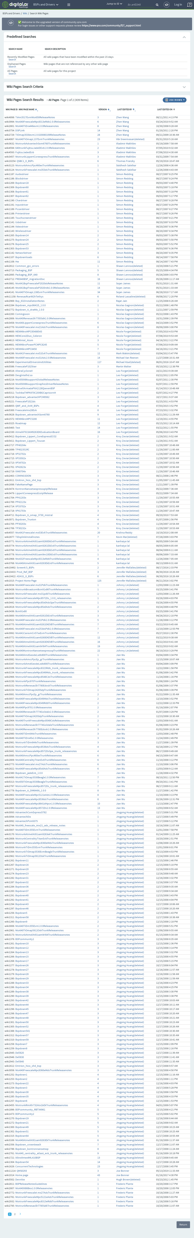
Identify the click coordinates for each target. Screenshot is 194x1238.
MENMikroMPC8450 (26, 349)
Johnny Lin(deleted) (127, 585)
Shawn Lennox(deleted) (129, 266)
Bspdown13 (22, 952)
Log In (178, 5)
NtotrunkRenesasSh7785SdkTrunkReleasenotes (42, 1206)
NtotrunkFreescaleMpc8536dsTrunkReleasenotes (43, 747)
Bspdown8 (21, 1048)
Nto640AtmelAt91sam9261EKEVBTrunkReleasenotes (44, 624)
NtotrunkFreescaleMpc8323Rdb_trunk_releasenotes (44, 668)
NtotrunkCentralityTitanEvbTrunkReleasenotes (42, 838)
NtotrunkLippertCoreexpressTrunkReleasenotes (42, 157)
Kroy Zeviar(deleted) (127, 436)
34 (98, 292)
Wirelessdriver (23, 231)
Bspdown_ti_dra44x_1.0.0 (29, 309)
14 (98, 130)
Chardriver (21, 200)
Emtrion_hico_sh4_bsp (28, 1066)
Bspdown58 (22, 917)
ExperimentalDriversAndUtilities (33, 362)
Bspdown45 (22, 1009)
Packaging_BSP (23, 270)
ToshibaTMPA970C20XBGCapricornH (35, 393)
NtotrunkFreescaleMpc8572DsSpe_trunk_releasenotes (46, 751)
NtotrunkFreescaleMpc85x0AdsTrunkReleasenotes (43, 607)
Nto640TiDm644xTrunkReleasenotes (35, 734)
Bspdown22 (22, 1083)
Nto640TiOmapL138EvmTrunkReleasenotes (39, 292)
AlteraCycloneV (24, 371)
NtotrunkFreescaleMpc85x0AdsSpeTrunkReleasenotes (45, 602)
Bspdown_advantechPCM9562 (32, 397)
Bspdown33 (22, 983)
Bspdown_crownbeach (28, 1144)
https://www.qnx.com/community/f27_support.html (111, 25)
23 (98, 139)
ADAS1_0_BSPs (25, 576)
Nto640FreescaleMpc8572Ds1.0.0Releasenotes (41, 808)
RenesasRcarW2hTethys (30, 296)
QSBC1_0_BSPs (25, 161)
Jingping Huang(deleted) (130, 812)
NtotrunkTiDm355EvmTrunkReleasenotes (39, 847)
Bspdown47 (22, 1013)
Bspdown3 (21, 1088)
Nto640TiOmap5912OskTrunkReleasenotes (39, 930)
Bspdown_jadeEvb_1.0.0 (29, 773)
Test (17, 428)
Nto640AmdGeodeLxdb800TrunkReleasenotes (41, 655)
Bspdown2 (21, 1079)
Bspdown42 (22, 1000)
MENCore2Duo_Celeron (28, 336)
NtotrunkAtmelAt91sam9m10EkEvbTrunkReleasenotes (46, 554)
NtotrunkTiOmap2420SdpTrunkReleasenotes (40, 690)
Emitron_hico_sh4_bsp (28, 480)
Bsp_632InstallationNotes (30, 301)
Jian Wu (120, 655)
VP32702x (20, 454)
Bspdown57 (22, 1035)
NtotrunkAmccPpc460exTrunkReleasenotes (39, 165)
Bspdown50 (22, 1022)
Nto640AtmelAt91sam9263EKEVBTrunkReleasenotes (44, 642)
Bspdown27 (22, 970)
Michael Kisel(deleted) (128, 362)
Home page (21, 1175)
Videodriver (21, 226)
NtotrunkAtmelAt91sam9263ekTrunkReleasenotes (43, 834)
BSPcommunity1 (24, 939)
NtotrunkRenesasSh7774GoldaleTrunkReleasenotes (44, 725)
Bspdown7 (21, 1044)
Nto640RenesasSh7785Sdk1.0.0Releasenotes (40, 318)
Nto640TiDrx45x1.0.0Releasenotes (34, 738)
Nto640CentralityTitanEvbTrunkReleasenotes (40, 760)
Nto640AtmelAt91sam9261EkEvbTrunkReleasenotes (44, 615)
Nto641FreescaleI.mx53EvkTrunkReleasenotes (41, 532)
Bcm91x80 (21, 611)
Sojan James (123, 283)
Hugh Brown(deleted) (128, 1179)
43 (98, 1175)
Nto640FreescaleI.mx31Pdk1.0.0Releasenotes (40, 620)
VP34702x (20, 462)
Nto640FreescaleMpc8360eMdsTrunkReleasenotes (43, 1070)
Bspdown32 (22, 882)
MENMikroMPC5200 (26, 419)
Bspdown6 (21, 1101)
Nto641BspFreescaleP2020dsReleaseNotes (39, 283)
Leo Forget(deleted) (127, 371)
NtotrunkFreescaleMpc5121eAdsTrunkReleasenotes (44, 1197)
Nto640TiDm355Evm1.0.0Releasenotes (37, 926)
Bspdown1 (21, 1074)
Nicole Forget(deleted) (128, 331)
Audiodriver (22, 174)
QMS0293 (22, 1171)
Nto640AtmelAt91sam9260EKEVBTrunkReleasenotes (44, 637)
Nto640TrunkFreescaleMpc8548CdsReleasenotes (42, 720)
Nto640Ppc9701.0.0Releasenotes (33, 707)
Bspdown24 (22, 240)
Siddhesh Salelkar (126, 165)
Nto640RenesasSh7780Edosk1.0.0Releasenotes (41, 729)
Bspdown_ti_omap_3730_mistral (34, 515)
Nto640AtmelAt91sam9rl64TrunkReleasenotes (41, 646)
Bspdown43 (22, 904)
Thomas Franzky (125, 161)
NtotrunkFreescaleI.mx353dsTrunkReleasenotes (42, 170)
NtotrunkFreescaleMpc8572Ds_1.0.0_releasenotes (43, 598)
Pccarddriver (22, 209)
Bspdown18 (22, 183)
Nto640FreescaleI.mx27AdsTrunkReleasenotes (41, 764)
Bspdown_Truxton (25, 519)
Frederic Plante (124, 1184)
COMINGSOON (23, 476)
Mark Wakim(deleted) (128, 353)
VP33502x (20, 458)
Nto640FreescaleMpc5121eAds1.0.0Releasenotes (42, 795)
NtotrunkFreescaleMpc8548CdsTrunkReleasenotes (43, 677)
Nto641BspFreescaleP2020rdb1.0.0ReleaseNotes (42, 288)
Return (183, 1224)
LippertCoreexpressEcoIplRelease (34, 493)
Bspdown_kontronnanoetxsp (31, 1149)
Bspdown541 (22, 1031)
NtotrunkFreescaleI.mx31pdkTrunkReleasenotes (42, 594)
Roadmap (20, 423)
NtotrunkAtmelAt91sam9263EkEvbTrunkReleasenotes (45, 550)
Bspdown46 (22, 908)
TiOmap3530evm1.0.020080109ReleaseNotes (40, 135)
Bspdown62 (22, 196)
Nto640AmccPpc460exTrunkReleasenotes (38, 755)
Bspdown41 (22, 900)
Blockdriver (21, 178)
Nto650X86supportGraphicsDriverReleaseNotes (42, 384)
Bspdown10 (22, 943)
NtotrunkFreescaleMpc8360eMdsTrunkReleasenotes (44, 843)
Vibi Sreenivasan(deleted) (130, 139)
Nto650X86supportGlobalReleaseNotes (37, 379)
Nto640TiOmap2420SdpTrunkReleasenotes (39, 716)
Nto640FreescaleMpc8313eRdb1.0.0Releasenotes (42, 122)
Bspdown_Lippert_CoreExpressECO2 (35, 436)
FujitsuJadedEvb (24, 152)
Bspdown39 (22, 996)
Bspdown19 (22, 1118)
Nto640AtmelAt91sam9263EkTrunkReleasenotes (42, 1140)
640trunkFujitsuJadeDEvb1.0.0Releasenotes (40, 148)
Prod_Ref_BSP (25, 572)
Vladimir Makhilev (126, 143)
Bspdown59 (22, 1039)
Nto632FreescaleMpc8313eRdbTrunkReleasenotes (43, 559)
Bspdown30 (22, 1092)
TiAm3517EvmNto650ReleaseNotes (35, 117)
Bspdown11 (22, 860)
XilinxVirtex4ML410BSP (27, 1158)
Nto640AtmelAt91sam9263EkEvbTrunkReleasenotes (44, 563)
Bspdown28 (22, 974)
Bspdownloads (23, 257)
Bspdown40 (22, 895)
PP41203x (20, 497)
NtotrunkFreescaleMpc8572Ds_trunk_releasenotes (44, 786)
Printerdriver (22, 213)
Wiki (25, 13)
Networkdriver (23, 253)
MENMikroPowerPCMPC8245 (31, 344)
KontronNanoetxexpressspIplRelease (36, 489)
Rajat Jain (121, 301)
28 (98, 135)
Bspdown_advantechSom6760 (32, 414)
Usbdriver (20, 222)
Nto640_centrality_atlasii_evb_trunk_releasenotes (44, 1153)
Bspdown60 (22, 187)
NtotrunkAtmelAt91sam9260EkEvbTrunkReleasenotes (45, 541)
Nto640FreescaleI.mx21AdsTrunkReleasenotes (41, 327)
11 (98, 261)
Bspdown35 (22, 1096)
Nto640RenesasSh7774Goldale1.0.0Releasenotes (42, 712)
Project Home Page (26, 581)
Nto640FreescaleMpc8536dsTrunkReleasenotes (41, 799)
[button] (68, 5)
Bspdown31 (22, 878)
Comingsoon (22, 314)
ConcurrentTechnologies (29, 1166)
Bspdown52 (22, 1026)
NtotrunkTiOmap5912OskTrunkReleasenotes (40, 856)
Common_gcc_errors (27, 266)
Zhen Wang (122, 117)
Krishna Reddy (124, 532)
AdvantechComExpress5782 (31, 812)
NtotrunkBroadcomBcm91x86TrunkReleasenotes (43, 589)
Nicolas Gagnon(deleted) (130, 305)
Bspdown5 (21, 913)
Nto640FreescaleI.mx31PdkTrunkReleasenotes (41, 585)
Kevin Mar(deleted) (126, 537)
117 (99, 362)
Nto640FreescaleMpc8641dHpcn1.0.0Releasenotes (43, 803)
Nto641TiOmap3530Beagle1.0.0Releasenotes (40, 777)
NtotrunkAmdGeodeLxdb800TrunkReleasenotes (42, 664)
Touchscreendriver (25, 218)
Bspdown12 (22, 948)
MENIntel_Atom (24, 340)
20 (98, 532)
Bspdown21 (22, 1123)
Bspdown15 (22, 956)
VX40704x (20, 471)
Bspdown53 (22, 248)
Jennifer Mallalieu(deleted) (131, 567)
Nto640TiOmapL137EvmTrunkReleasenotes (39, 139)
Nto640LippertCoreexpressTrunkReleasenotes (41, 323)
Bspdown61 (22, 191)
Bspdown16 (22, 865)
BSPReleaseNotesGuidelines (31, 1184)
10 (98, 803)
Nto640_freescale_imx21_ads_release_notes (40, 825)
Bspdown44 (22, 1005)
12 (98, 353)
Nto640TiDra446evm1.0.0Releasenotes (37, 126)
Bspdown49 (22, 1127)
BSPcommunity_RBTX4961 (30, 1109)
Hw (17, 261)
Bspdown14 (22, 235)
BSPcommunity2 (24, 1114)
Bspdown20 (22, 869)
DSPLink (20, 130)
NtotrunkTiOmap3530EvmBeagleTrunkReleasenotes (44, 852)
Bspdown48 (22, 1018)
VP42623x (20, 467)
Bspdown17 (22, 961)
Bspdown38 (22, 991)
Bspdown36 (22, 886)
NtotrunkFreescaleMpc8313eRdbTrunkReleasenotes (44, 1201)
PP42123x (20, 502)
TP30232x (20, 528)
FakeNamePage (24, 484)
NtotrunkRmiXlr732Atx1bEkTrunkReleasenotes (41, 1105)
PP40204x (20, 445)
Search (12, 59)
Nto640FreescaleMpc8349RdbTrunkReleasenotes (42, 703)
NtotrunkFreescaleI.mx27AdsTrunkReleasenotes (42, 1192)
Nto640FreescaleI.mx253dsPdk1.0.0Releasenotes (42, 629)
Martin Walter (123, 366)
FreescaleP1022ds (25, 401)
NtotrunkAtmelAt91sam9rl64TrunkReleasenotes (42, 935)
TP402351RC (22, 449)
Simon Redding (124, 174)
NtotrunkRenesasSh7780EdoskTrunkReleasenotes (43, 685)
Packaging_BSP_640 (26, 275)
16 (98, 279)
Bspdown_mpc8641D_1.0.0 (30, 305)
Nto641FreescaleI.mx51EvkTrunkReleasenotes (41, 353)
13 (98, 808)
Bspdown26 (22, 965)
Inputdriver (21, 205)
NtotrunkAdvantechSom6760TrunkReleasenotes (42, 143)
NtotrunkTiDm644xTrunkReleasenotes (37, 742)
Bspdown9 (21, 921)
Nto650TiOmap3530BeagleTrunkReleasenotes (41, 782)
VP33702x (20, 506)
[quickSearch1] (140, 4)
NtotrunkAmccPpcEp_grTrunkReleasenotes (39, 659)
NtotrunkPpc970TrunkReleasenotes (35, 681)
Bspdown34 (22, 987)
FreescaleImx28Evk (26, 410)
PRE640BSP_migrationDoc (30, 279)
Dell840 (19, 1061)
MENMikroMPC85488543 (28, 331)
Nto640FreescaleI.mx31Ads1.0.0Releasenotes (40, 358)
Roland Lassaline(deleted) (131, 296)
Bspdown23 (22, 873)
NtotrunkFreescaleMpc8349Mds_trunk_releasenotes (44, 672)
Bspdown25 (22, 244)
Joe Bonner (122, 1171)
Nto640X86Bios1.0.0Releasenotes (33, 1188)
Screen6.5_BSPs (25, 567)
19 (98, 646)
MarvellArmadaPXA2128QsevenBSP (35, 388)
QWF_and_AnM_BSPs (27, 406)
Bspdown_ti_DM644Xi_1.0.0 (30, 790)
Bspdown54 (22, 1162)
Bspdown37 (22, 891)
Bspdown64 (22, 1136)
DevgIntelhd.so (24, 375)
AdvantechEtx (23, 817)
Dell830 (19, 1057)
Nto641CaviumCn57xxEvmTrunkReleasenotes (41, 633)
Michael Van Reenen (127, 358)
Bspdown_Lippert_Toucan (30, 441)
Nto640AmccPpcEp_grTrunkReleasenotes (38, 694)
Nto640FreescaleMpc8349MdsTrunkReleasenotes (42, 699)
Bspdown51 (22, 1131)
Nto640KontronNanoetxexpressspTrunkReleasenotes (45, 650)
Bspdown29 (22, 978)
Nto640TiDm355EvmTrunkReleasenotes (37, 830)
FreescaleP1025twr (26, 366)
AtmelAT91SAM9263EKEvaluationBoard (37, 432)
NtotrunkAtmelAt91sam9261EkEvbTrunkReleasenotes (45, 546)
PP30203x (20, 524)
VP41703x (20, 511)
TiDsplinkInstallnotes (27, 537)
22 (98, 650)
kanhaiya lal (123, 541)
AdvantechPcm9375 (26, 821)
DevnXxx (20, 1179)
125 (99, 581)
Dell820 (19, 1053)
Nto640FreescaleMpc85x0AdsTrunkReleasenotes (42, 768)
